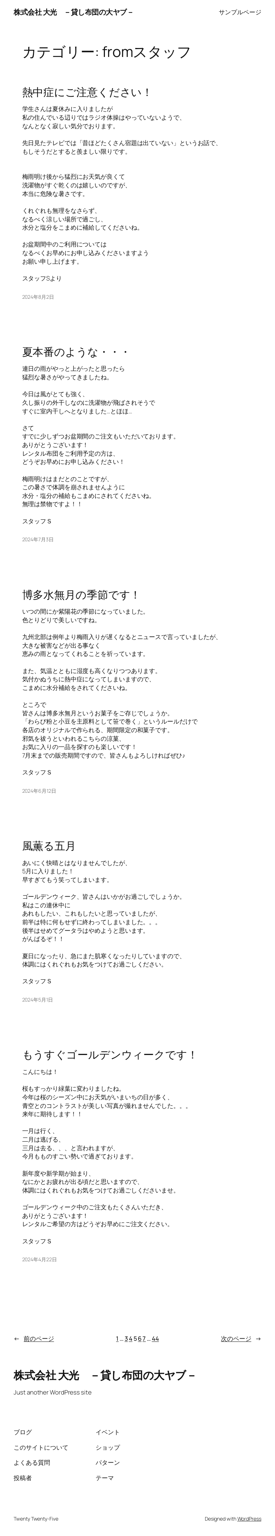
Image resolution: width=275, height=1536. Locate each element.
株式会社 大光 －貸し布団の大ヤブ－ (74, 12)
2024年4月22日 (39, 1259)
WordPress (249, 1518)
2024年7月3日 (38, 539)
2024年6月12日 (39, 790)
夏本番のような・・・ (76, 351)
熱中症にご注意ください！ (87, 92)
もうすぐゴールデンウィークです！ (110, 1054)
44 (155, 1338)
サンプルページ (240, 12)
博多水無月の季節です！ (81, 594)
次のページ (241, 1338)
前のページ (34, 1338)
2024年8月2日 (38, 296)
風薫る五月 (49, 845)
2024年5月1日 (37, 999)
